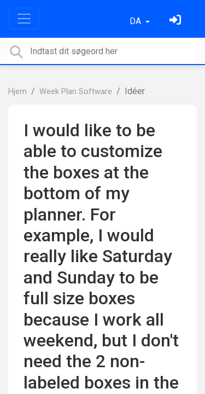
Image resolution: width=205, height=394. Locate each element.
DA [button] (136, 21)
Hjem (17, 91)
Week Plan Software (75, 91)
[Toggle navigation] (24, 19)
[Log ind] (176, 21)
